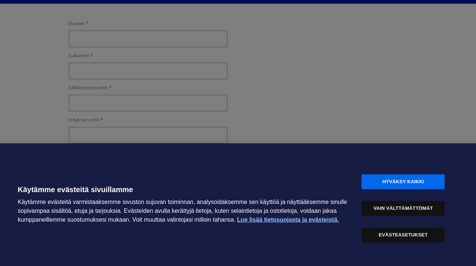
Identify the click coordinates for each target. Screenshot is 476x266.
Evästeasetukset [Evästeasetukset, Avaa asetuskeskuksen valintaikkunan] (403, 235)
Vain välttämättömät (403, 208)
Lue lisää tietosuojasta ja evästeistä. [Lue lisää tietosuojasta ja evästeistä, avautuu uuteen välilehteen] (288, 219)
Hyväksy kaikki (403, 181)
